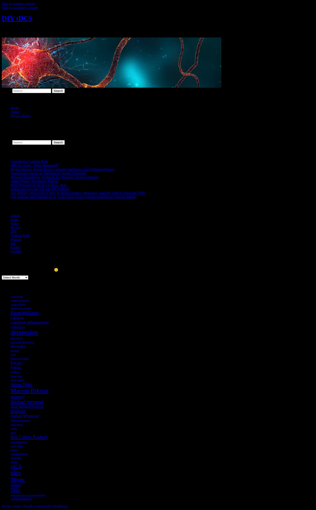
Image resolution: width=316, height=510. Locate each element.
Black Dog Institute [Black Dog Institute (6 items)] (21, 308)
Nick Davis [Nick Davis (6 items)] (17, 424)
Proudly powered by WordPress (45, 506)
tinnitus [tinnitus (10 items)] (16, 485)
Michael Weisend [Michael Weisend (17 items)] (27, 402)
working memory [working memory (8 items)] (21, 499)
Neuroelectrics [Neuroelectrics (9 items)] (21, 420)
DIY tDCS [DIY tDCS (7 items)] (17, 338)
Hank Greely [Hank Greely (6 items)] (17, 380)
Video (15, 223)
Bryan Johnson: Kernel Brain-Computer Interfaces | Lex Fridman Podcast (62, 169)
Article (15, 215)
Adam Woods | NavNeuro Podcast (34, 181)
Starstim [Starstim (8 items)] (16, 457)
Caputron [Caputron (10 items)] (17, 318)
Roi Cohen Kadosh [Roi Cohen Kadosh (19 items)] (29, 437)
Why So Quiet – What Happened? (34, 165)
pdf (13, 243)
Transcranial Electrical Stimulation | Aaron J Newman (48, 173)
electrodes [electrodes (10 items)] (18, 346)
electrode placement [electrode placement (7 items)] (22, 342)
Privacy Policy (21, 116)
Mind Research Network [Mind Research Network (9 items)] (27, 407)
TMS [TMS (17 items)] (15, 490)
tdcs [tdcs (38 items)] (16, 472)
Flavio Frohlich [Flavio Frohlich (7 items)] (20, 358)
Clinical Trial (20, 235)
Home (15, 108)
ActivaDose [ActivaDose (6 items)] (17, 296)
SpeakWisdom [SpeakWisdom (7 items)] (19, 454)
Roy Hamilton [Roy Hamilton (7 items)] (19, 442)
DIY (14, 231)
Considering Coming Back (29, 161)
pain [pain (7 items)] (13, 432)
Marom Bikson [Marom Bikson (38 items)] (29, 390)
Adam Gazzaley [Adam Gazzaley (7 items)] (20, 300)
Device (15, 227)
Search (6, 90)
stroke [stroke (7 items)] (14, 461)
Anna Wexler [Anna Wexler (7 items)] (18, 304)
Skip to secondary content (20, 7)
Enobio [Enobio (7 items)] (15, 350)
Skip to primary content (18, 3)
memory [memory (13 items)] (17, 396)
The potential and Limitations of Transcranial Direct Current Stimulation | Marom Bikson (73, 197)
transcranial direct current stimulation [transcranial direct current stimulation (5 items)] (28, 495)
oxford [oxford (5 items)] (14, 428)
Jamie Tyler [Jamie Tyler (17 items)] (21, 384)
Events (15, 247)
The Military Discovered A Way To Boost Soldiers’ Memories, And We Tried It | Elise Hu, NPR (78, 193)
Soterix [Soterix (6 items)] (14, 450)
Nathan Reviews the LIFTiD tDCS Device (40, 189)
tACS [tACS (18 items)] (16, 466)
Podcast (16, 239)
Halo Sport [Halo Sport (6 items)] (16, 376)
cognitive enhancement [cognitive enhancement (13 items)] (30, 322)
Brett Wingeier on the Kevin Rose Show (39, 185)
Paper (14, 219)
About (15, 112)
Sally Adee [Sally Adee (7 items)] (17, 446)
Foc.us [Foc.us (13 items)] (16, 362)
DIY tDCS (17, 18)
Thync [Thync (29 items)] (18, 479)
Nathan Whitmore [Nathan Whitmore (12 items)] (25, 416)
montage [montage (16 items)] (18, 411)
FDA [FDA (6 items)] (13, 354)
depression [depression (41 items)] (24, 332)
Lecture (16, 251)
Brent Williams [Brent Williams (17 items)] (25, 312)
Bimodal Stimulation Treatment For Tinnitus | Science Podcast (54, 177)
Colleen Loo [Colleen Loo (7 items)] (18, 327)
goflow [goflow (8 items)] (15, 372)
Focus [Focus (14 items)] (16, 367)
